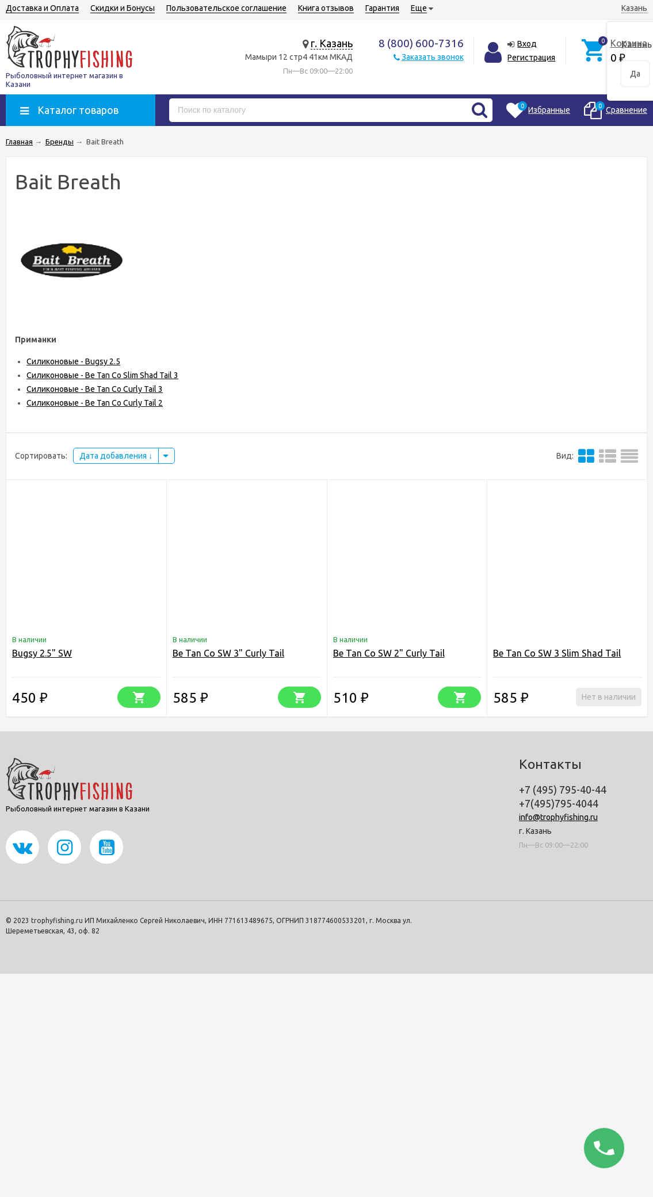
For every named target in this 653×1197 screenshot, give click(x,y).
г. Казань (332, 43)
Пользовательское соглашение (226, 8)
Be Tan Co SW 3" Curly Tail (228, 653)
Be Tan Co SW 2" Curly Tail (389, 653)
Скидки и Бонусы (122, 8)
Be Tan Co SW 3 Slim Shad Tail (557, 653)
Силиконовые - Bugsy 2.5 (73, 361)
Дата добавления (115, 455)
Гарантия (382, 8)
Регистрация (531, 57)
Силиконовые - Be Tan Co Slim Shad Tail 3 (102, 375)
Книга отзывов (326, 8)
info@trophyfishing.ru (558, 817)
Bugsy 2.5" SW (42, 653)
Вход (527, 43)
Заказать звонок (433, 57)
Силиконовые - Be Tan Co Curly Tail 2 (94, 402)
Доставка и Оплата (42, 8)
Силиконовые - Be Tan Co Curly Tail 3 (94, 389)
